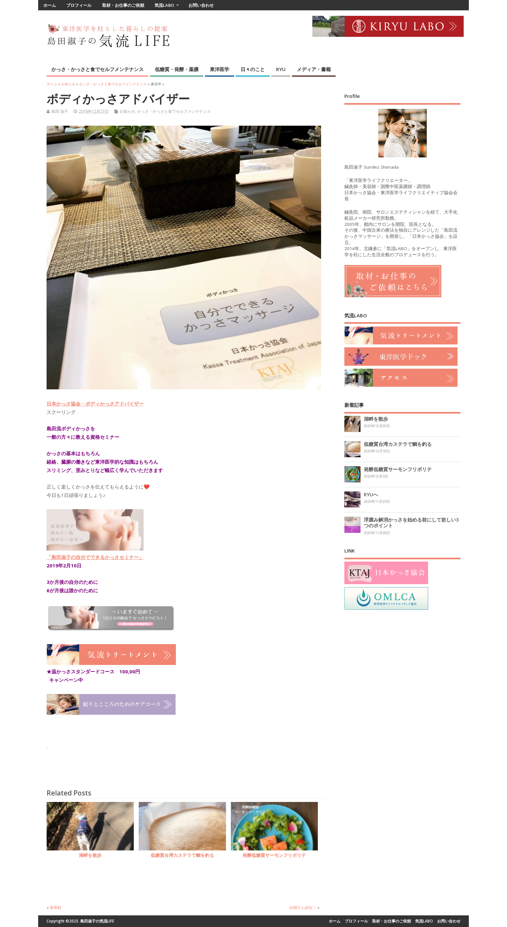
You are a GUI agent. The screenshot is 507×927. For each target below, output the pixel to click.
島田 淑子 (59, 111)
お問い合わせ (201, 5)
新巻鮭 (55, 907)
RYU (281, 69)
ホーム (49, 5)
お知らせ (127, 111)
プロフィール (79, 5)
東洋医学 (219, 69)
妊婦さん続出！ (303, 907)
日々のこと (253, 69)
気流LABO (164, 5)
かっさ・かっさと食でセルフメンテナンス (97, 69)
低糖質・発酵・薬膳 (177, 69)
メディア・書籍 (314, 69)
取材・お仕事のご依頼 (123, 5)
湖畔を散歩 (90, 855)
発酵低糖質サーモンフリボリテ (274, 855)
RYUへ (371, 494)
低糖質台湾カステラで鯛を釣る (182, 855)
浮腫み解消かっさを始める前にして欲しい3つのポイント (411, 522)
